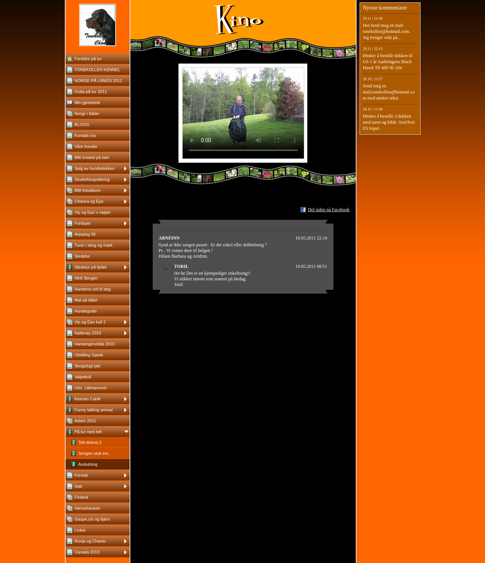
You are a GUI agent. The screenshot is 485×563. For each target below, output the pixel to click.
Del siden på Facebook (329, 209)
